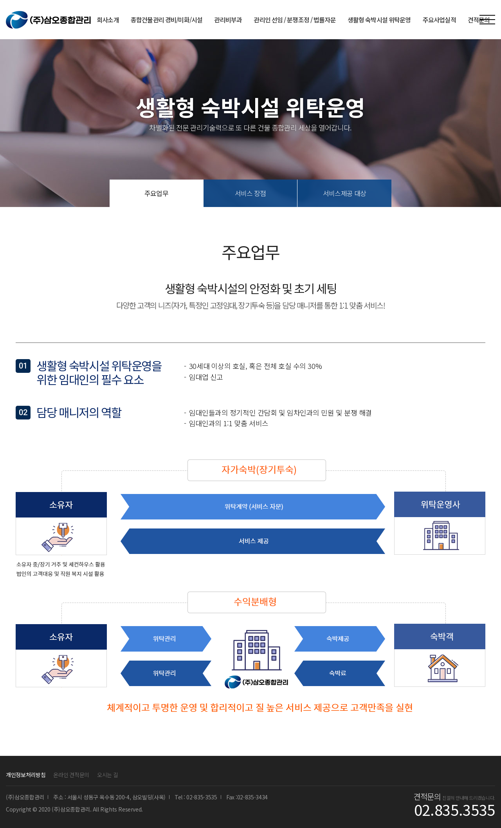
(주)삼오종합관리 (48, 20)
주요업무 (156, 193)
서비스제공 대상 (344, 193)
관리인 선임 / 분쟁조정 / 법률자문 (294, 19)
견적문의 (479, 19)
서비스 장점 (250, 193)
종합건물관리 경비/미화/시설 (167, 19)
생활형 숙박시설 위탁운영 (379, 19)
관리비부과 (228, 19)
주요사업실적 (439, 19)
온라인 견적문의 (71, 775)
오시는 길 (107, 775)
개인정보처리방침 (25, 775)
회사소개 (108, 19)
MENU (487, 19)
